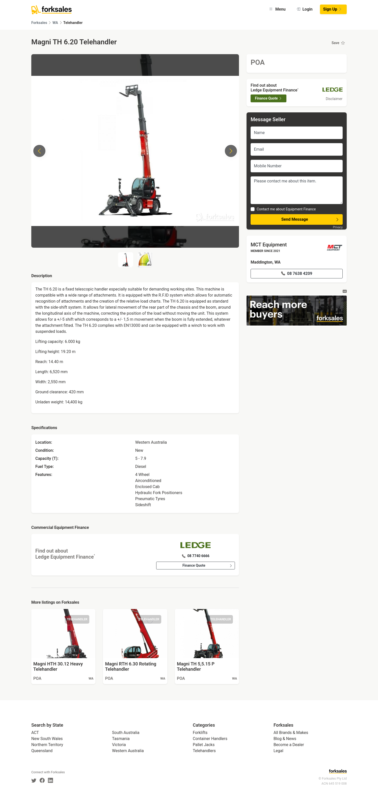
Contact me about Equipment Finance (286, 209)
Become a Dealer (289, 744)
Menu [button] (277, 9)
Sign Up (332, 9)
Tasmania (121, 738)
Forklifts (200, 732)
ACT (35, 732)
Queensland (41, 750)
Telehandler (73, 23)
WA (55, 23)
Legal (278, 750)
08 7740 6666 (195, 556)
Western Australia (128, 750)
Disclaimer (334, 99)
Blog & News (285, 738)
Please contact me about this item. (297, 190)
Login (304, 9)
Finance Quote (207, 565)
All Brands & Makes (291, 732)
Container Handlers (210, 738)
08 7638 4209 (296, 273)
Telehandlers (204, 750)
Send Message (310, 219)
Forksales (39, 23)
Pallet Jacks (203, 744)
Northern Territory (47, 744)
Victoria (119, 744)
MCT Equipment (269, 245)
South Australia (125, 732)
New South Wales (47, 738)
